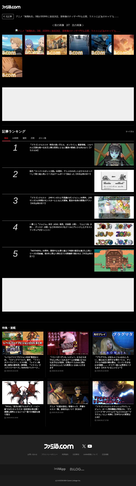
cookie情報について (90, 454)
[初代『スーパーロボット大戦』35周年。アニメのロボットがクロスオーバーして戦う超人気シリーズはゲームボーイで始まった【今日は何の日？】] (114, 181)
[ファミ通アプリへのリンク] (60, 469)
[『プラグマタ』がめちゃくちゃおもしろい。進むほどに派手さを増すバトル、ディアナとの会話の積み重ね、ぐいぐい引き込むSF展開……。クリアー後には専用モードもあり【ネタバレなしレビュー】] (113, 343)
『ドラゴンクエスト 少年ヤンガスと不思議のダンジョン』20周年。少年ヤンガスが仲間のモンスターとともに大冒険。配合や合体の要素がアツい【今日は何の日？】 (61, 200)
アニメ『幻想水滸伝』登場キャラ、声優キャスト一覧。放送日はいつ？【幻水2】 (67, 407)
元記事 (7, 16)
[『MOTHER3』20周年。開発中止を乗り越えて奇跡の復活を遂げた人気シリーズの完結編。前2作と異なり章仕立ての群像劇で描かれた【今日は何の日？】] (114, 260)
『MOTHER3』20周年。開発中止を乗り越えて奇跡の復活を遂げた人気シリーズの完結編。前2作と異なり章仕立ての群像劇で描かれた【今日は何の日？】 (61, 253)
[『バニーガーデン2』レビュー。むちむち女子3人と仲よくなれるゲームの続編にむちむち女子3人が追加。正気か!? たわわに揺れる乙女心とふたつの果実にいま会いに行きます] (68, 343)
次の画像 (77, 25)
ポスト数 (42, 138)
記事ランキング (13, 131)
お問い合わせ (32, 454)
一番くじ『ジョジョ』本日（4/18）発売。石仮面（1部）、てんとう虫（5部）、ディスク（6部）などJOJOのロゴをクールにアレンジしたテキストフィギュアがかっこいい (61, 227)
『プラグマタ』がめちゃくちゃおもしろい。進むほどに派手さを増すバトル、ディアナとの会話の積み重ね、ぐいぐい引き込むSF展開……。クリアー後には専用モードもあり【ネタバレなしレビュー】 (113, 362)
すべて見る (130, 131)
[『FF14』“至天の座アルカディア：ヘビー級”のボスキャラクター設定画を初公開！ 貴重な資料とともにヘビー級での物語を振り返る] (22, 392)
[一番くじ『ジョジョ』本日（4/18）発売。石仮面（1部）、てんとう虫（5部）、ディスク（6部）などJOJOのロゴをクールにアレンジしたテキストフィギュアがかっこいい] (114, 234)
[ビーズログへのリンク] (77, 469)
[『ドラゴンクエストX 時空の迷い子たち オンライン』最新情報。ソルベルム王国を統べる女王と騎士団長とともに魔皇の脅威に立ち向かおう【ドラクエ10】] (114, 154)
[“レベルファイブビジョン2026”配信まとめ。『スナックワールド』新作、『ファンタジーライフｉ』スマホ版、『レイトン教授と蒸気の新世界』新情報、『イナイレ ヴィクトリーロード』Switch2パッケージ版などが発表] (22, 343)
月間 (32, 138)
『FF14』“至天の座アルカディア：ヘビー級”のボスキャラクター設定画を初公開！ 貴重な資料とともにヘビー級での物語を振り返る (22, 410)
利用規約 (65, 454)
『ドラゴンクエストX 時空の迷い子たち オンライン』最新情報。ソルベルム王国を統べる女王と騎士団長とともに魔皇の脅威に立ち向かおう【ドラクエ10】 (61, 147)
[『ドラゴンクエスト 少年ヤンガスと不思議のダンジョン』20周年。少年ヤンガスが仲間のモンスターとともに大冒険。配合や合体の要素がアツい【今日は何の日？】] (114, 207)
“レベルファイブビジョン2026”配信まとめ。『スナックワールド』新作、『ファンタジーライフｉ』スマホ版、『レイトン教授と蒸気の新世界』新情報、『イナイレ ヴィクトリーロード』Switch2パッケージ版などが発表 (22, 362)
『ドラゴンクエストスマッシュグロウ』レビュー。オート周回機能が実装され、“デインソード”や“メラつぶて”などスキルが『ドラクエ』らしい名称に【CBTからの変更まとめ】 (113, 411)
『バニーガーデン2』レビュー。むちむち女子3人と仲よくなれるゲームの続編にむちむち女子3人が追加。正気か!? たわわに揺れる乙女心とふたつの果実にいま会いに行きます (68, 362)
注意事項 (76, 454)
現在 (6, 138)
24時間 (15, 138)
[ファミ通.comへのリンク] (11, 7)
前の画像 (59, 25)
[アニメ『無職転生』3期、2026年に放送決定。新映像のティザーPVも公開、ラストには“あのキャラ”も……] (12, 45)
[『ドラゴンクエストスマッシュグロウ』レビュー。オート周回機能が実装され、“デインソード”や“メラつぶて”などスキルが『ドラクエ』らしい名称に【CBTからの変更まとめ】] (113, 392)
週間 (24, 138)
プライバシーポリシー (50, 454)
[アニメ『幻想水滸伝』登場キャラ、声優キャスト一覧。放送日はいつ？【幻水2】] (68, 392)
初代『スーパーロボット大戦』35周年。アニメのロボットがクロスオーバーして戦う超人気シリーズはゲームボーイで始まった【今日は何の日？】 (61, 172)
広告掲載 (105, 454)
